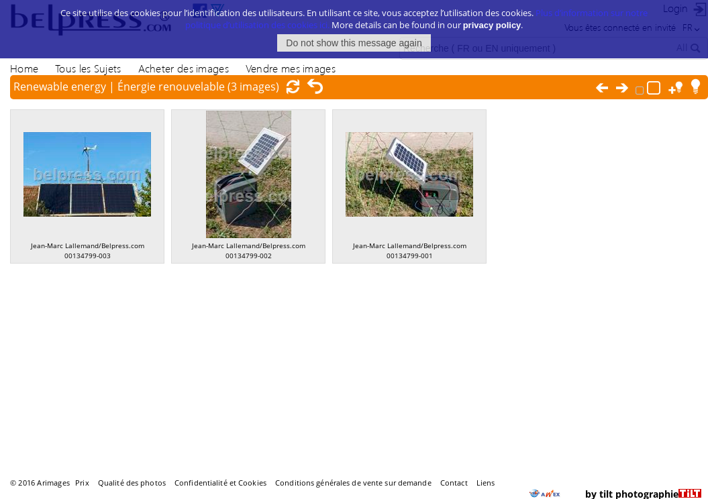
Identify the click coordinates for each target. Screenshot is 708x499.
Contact (454, 483)
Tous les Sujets (88, 68)
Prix (82, 483)
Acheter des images (183, 68)
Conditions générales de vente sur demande (353, 483)
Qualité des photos (132, 483)
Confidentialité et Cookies (220, 483)
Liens (485, 483)
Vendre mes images (291, 68)
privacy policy (492, 24)
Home (24, 68)
